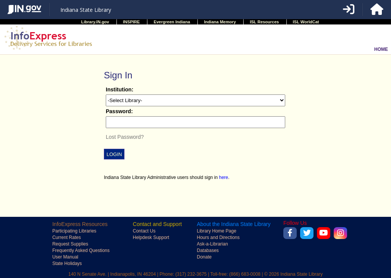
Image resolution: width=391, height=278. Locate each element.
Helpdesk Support (151, 237)
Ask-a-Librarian (212, 244)
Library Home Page (216, 231)
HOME (381, 49)
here (223, 177)
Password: (119, 111)
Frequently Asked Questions (81, 250)
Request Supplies (70, 244)
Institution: (119, 89)
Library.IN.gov (95, 22)
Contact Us (144, 231)
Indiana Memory (220, 22)
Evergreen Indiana (171, 22)
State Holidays (67, 263)
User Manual (65, 257)
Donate (204, 257)
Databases (207, 250)
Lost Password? (125, 137)
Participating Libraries (74, 231)
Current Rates (66, 237)
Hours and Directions (218, 237)
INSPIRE (131, 22)
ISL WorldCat (306, 22)
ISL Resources (264, 22)
